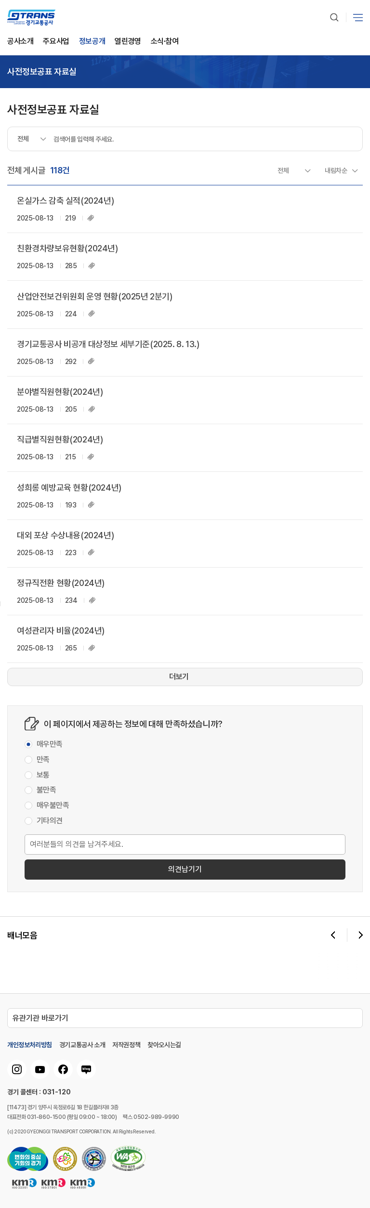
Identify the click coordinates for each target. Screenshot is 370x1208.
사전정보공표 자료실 (42, 71)
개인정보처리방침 (29, 1045)
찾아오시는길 (164, 1045)
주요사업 (56, 42)
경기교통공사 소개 (82, 1045)
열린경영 (128, 42)
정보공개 (92, 42)
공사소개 (20, 42)
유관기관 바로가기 (40, 1018)
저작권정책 (126, 1045)
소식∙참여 (165, 42)
